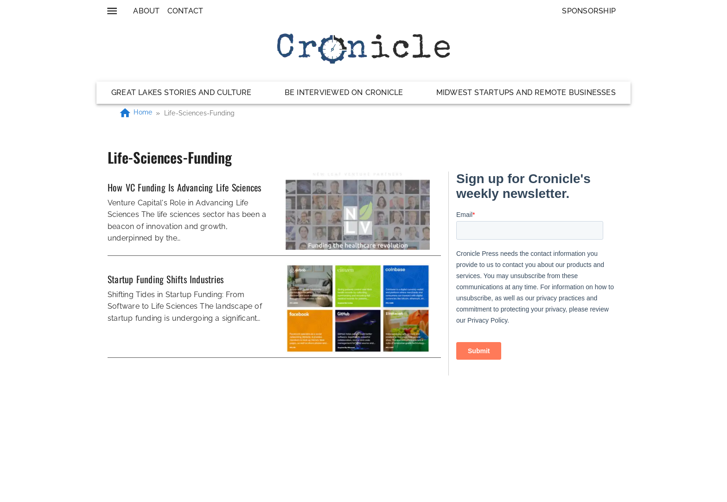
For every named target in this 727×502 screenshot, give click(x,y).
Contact (185, 10)
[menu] (112, 11)
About (146, 10)
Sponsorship (589, 10)
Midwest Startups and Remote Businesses (526, 92)
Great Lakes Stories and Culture (181, 92)
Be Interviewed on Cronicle (344, 92)
